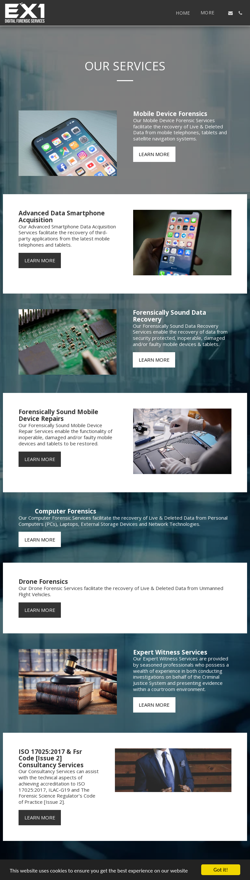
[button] (230, 13)
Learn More (154, 154)
